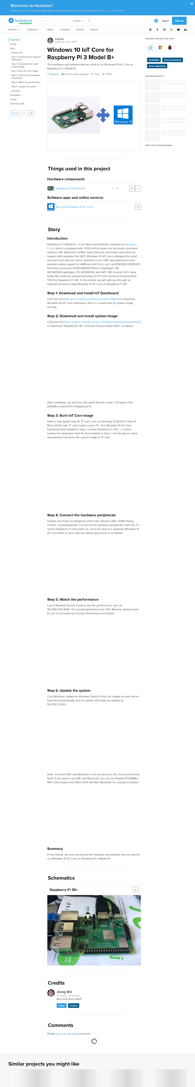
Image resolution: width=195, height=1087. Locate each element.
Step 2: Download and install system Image (24, 65)
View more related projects (158, 145)
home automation (172, 59)
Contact (74, 1005)
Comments (17, 103)
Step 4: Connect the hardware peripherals (25, 76)
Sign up (179, 20)
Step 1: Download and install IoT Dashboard (26, 58)
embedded (154, 59)
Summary (15, 90)
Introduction (17, 52)
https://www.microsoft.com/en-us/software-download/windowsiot (102, 322)
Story (12, 48)
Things (13, 44)
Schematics (15, 95)
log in (59, 1034)
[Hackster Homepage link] (20, 21)
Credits (13, 99)
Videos (94, 29)
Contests (65, 29)
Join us (109, 11)
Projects (14, 29)
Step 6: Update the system (23, 86)
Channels (34, 29)
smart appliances (157, 66)
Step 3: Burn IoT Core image (24, 70)
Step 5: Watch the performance (26, 82)
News (50, 29)
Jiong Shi (59, 39)
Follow (61, 1005)
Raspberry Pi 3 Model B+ (70, 188)
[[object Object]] (156, 21)
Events (80, 29)
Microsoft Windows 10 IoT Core (74, 207)
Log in (165, 20)
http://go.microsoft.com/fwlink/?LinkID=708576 (91, 299)
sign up (70, 1034)
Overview (15, 39)
